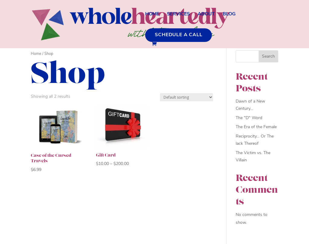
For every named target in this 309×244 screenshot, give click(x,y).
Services (178, 14)
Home (152, 14)
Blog (229, 14)
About (206, 14)
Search (268, 56)
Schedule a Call (178, 35)
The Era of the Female (256, 127)
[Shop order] (186, 97)
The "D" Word (249, 118)
